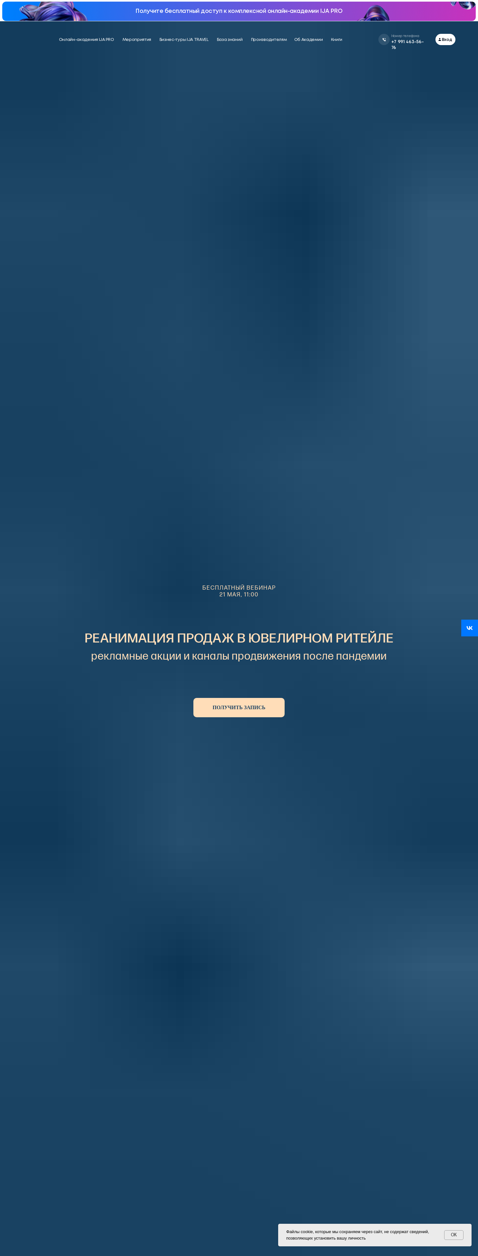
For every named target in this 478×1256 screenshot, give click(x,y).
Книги (337, 40)
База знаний (230, 40)
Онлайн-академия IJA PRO (86, 40)
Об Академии (308, 40)
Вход (447, 40)
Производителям (269, 40)
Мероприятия (136, 40)
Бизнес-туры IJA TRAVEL (184, 40)
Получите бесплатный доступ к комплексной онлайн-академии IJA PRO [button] (238, 11)
